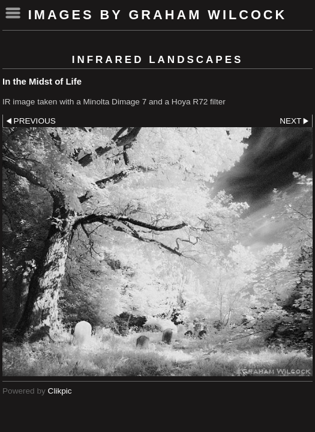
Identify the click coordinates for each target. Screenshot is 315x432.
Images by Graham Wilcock (157, 14)
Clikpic (60, 390)
